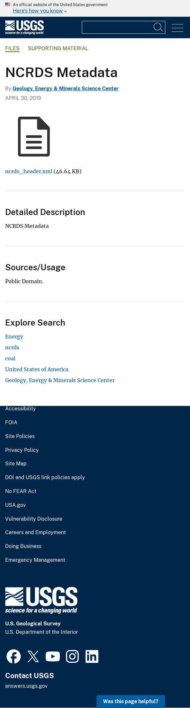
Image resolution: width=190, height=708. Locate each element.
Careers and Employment (35, 532)
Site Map (16, 464)
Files (12, 48)
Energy (14, 336)
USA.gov (15, 505)
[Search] (158, 27)
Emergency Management (35, 560)
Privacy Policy (22, 450)
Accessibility (20, 409)
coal (10, 358)
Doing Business (23, 546)
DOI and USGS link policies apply (45, 477)
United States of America (36, 369)
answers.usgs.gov (26, 686)
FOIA (11, 423)
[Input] (123, 27)
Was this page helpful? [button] (131, 701)
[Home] (24, 33)
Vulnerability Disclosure (33, 519)
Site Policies (20, 436)
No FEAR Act (20, 491)
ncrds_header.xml (28, 171)
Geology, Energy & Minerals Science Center (66, 88)
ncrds (12, 347)
